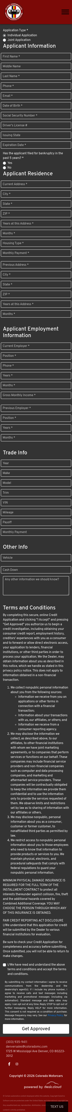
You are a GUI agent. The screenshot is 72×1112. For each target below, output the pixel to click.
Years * (8, 376)
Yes (9, 163)
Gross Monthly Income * (19, 395)
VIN (5, 503)
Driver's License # (15, 125)
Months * (9, 233)
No (9, 168)
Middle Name (12, 66)
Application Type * (15, 30)
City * (7, 194)
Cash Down (10, 570)
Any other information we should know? (32, 579)
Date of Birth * (12, 106)
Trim (6, 493)
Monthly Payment (15, 532)
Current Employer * (16, 346)
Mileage (8, 513)
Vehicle (7, 558)
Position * (9, 356)
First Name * (11, 57)
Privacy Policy (55, 1015)
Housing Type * (13, 243)
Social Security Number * (20, 116)
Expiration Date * (14, 145)
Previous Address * (16, 265)
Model (7, 483)
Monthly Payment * (16, 253)
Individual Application (22, 35)
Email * (8, 96)
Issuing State (11, 135)
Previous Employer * (17, 408)
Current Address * (15, 184)
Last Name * (11, 76)
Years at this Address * (18, 224)
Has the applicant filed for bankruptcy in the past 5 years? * (33, 156)
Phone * (8, 86)
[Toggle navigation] (65, 12)
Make (6, 473)
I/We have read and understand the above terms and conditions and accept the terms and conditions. (36, 969)
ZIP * (6, 214)
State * (7, 204)
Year (6, 463)
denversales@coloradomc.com (26, 1047)
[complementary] (60, 1100)
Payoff (7, 522)
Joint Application (19, 40)
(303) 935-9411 (16, 1042)
